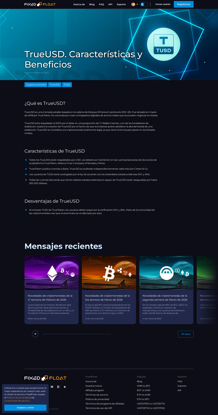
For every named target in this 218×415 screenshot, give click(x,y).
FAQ (101, 4)
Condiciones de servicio (17, 400)
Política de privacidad (97, 399)
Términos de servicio (97, 395)
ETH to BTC (143, 399)
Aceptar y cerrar (26, 407)
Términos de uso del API (99, 408)
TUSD (67, 84)
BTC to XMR (143, 390)
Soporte (121, 4)
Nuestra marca (94, 386)
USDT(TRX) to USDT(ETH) (151, 403)
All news (185, 334)
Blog (92, 4)
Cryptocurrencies (36, 84)
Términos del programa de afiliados (105, 403)
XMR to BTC (143, 386)
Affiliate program (95, 390)
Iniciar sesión (162, 4)
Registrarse (183, 4)
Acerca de (79, 4)
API (110, 4)
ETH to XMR (143, 395)
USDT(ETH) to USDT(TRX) (151, 408)
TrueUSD (55, 84)
